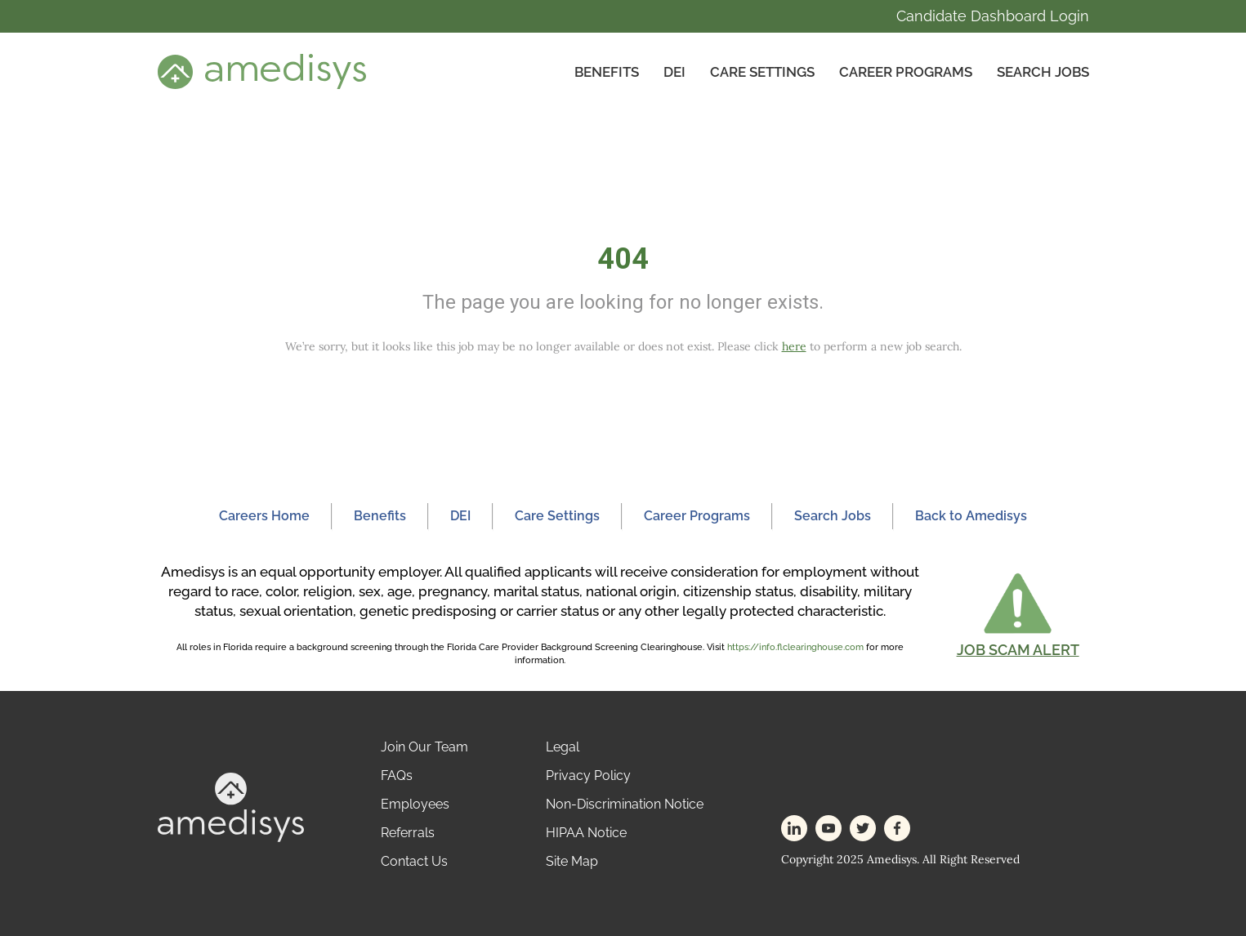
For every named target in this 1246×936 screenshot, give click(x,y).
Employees (415, 804)
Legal (562, 747)
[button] (1018, 614)
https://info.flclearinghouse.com (795, 647)
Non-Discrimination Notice (624, 804)
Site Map (572, 861)
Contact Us (414, 861)
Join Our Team (424, 747)
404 (623, 259)
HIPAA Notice (586, 832)
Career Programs (905, 72)
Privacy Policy (588, 775)
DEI (674, 72)
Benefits (606, 72)
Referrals (408, 832)
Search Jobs (1043, 72)
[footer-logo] (231, 806)
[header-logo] (262, 71)
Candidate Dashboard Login (992, 16)
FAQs (397, 775)
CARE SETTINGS (762, 72)
